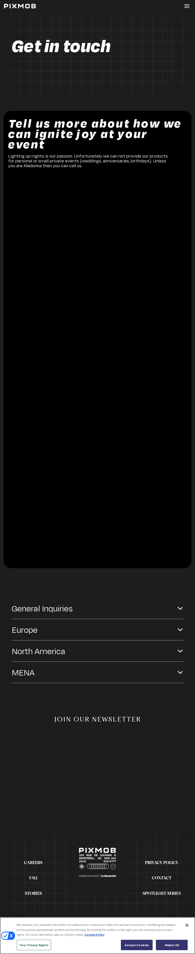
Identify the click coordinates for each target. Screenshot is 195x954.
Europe (25, 630)
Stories (33, 893)
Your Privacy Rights (34, 947)
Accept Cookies (137, 947)
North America (38, 651)
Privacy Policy (161, 862)
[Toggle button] (187, 6)
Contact (161, 878)
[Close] (186, 927)
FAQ (33, 878)
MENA (23, 672)
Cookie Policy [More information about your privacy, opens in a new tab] (94, 936)
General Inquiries (42, 608)
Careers (33, 862)
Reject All (172, 947)
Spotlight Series (162, 893)
